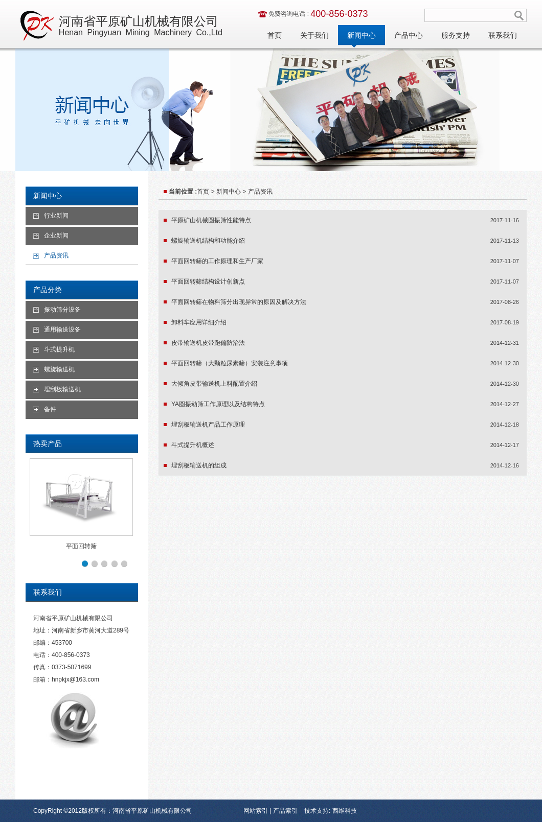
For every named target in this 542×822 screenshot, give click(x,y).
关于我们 (314, 35)
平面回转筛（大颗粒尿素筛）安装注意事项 (229, 363)
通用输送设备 (62, 329)
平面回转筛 (81, 546)
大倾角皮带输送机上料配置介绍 (214, 383)
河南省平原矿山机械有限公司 (140, 26)
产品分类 (47, 290)
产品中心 (408, 35)
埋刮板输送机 (62, 389)
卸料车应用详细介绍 (199, 322)
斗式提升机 (59, 349)
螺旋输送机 (59, 369)
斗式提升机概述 (192, 445)
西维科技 (343, 810)
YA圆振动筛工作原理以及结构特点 (218, 404)
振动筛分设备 (62, 309)
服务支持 (455, 35)
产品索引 (285, 810)
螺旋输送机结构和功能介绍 (208, 240)
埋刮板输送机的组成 (199, 465)
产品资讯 (56, 255)
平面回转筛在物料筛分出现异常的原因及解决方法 (238, 302)
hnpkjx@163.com (75, 679)
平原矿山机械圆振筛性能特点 (211, 220)
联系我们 (502, 35)
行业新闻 (56, 215)
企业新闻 (56, 235)
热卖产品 (47, 443)
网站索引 (255, 810)
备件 (50, 409)
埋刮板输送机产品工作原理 (208, 424)
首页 (274, 35)
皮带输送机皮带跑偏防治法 (208, 342)
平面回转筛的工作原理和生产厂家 (217, 261)
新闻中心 (361, 35)
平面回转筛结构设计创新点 (208, 281)
